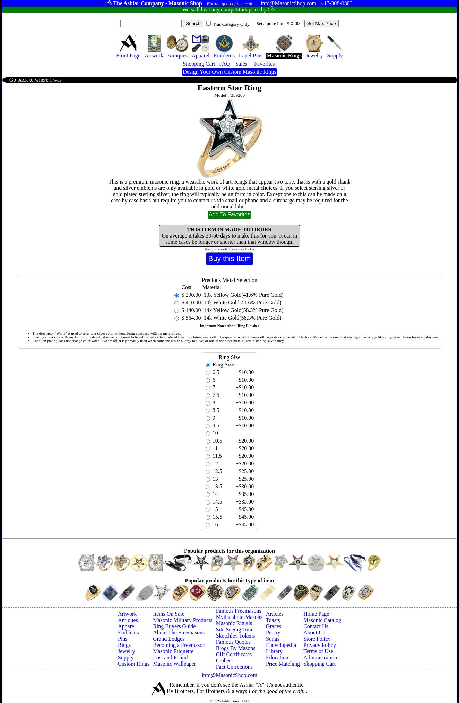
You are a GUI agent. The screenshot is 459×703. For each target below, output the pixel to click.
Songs (272, 639)
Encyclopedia (281, 645)
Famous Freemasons (238, 611)
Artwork (127, 614)
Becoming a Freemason (179, 645)
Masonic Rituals (234, 623)
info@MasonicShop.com (229, 675)
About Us (314, 632)
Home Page (316, 614)
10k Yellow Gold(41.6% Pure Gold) (242, 295)
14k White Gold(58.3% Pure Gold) (241, 318)
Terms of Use (318, 651)
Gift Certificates (234, 654)
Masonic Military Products (183, 620)
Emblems (128, 632)
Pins (123, 639)
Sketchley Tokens (235, 636)
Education (277, 657)
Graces (273, 626)
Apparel (127, 626)
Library (274, 651)
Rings (124, 645)
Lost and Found (170, 657)
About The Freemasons (179, 632)
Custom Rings (133, 664)
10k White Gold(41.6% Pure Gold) (241, 302)
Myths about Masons (239, 617)
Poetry (273, 632)
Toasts (273, 620)
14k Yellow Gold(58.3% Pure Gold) (242, 310)
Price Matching (283, 664)
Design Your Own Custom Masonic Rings (229, 72)
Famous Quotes (233, 642)
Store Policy (317, 639)
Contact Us (315, 626)
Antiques (128, 620)
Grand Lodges (168, 639)
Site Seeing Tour (234, 629)
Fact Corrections (234, 667)
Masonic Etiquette (173, 651)
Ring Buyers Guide (174, 626)
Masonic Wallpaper (174, 664)
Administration (320, 657)
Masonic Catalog (322, 620)
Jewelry (126, 651)
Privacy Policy (319, 645)
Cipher (223, 661)
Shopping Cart (319, 664)
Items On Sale (168, 614)
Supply (125, 657)
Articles (275, 614)
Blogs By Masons (236, 648)
